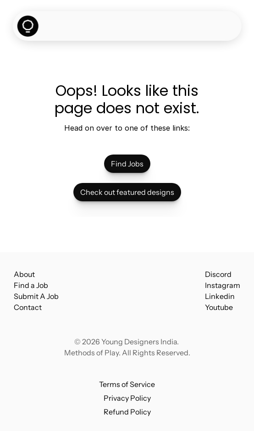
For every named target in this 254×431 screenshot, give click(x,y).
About (24, 274)
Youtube (219, 307)
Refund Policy (127, 411)
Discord (218, 274)
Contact (28, 307)
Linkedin (220, 296)
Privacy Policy (127, 398)
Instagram (222, 285)
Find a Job (31, 285)
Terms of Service (127, 384)
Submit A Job (36, 296)
